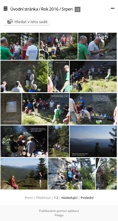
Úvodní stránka (24, 9)
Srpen (67, 9)
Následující (69, 197)
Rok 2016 (50, 9)
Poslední (87, 197)
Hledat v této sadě (31, 21)
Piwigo (59, 215)
